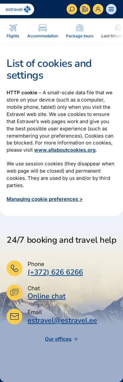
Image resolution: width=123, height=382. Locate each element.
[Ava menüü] (111, 9)
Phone (36, 264)
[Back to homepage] (17, 9)
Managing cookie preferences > (45, 199)
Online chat (47, 296)
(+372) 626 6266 (55, 272)
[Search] (72, 9)
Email (35, 312)
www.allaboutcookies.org (64, 150)
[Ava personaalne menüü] (98, 9)
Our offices (61, 339)
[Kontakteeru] (85, 9)
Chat (34, 288)
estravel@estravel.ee (62, 320)
